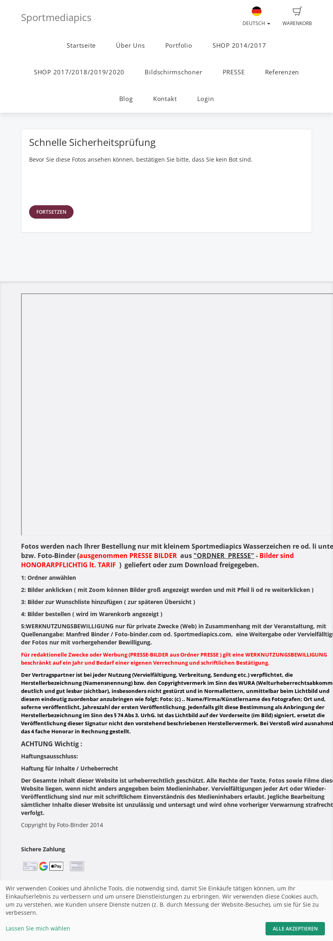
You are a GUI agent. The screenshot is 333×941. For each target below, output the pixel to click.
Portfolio (178, 45)
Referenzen (282, 72)
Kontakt (165, 99)
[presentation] (90, 183)
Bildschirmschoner (173, 72)
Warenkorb (297, 16)
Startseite (81, 45)
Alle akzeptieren (295, 928)
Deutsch (256, 16)
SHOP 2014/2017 (239, 45)
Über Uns (130, 45)
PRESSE (234, 72)
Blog (126, 99)
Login (205, 99)
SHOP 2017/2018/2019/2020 (79, 72)
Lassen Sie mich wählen (38, 928)
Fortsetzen (51, 211)
